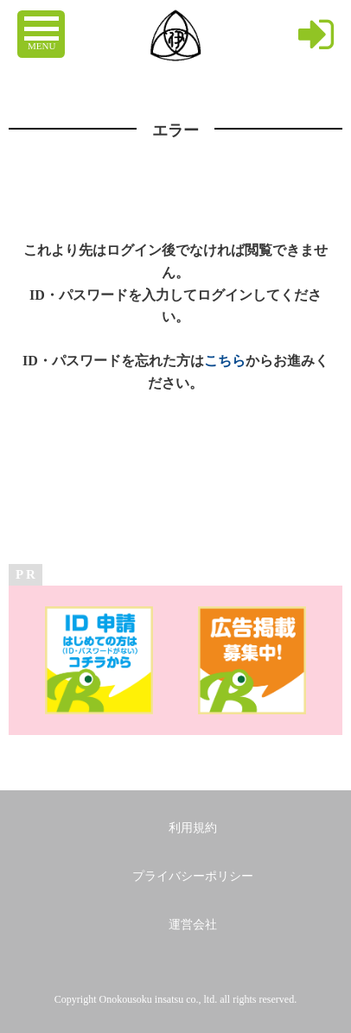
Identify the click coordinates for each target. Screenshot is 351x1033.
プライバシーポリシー (192, 876)
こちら (225, 360)
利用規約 (193, 827)
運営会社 (193, 924)
